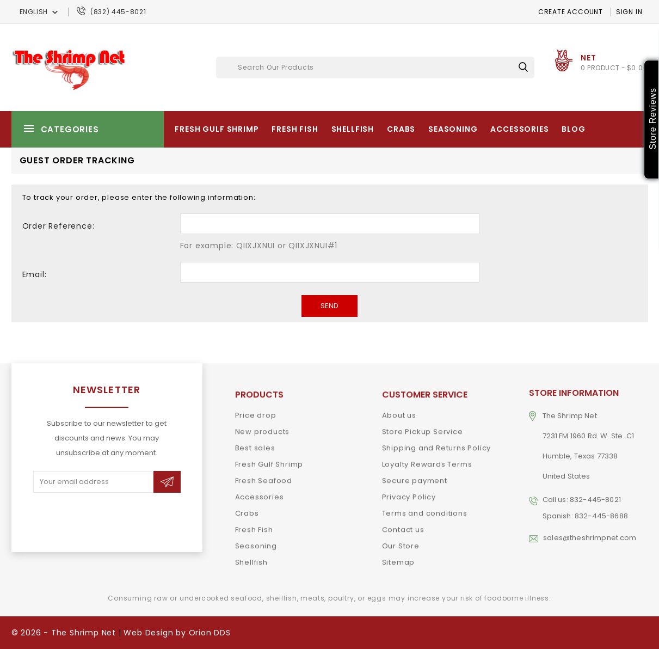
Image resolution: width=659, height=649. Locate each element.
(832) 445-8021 (118, 11)
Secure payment (414, 476)
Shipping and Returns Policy (436, 443)
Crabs (401, 129)
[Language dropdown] (40, 11)
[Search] (375, 67)
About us (399, 411)
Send (329, 306)
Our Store (401, 541)
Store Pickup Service (422, 427)
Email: (34, 274)
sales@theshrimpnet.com (590, 528)
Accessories (519, 129)
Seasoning (453, 129)
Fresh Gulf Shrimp (216, 129)
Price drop (255, 411)
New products (262, 427)
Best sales (255, 443)
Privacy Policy (409, 492)
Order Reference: (58, 226)
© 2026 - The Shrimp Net (63, 632)
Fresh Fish (295, 129)
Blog (573, 129)
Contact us (403, 525)
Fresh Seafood (263, 476)
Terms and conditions (424, 509)
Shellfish (352, 129)
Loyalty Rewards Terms (427, 460)
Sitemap (398, 558)
